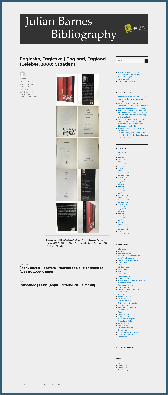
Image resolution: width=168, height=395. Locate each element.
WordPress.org (123, 370)
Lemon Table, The (124, 287)
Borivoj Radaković (26, 92)
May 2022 (121, 159)
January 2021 (122, 171)
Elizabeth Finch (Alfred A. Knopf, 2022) (131, 133)
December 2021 (123, 166)
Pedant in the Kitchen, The (127, 307)
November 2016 (123, 229)
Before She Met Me (124, 254)
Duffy (120, 265)
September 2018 (123, 180)
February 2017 (123, 222)
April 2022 (121, 162)
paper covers (32, 96)
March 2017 (122, 220)
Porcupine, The (123, 310)
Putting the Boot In (124, 314)
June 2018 (121, 186)
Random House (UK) (125, 77)
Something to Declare (125, 321)
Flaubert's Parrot (124, 276)
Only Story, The (123, 305)
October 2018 (122, 177)
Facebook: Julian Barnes (126, 81)
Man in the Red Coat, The (126, 296)
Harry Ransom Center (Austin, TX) (130, 75)
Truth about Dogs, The (126, 334)
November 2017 (123, 202)
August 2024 (122, 153)
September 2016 (123, 234)
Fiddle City (122, 274)
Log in (120, 363)
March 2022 (122, 164)
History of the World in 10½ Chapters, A (131, 281)
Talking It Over (123, 325)
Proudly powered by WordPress (51, 385)
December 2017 (123, 200)
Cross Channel (123, 263)
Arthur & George (123, 251)
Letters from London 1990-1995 (129, 289)
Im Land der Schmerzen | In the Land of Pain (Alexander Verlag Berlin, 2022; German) (132, 99)
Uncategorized (123, 337)
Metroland (121, 298)
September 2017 (123, 207)
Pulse (120, 312)
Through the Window (125, 328)
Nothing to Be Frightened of (127, 303)
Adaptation (122, 249)
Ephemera (121, 272)
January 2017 (122, 225)
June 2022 (121, 157)
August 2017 (122, 209)
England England (25, 87)
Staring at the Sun (124, 323)
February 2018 (123, 195)
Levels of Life (123, 292)
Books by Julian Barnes (28, 84)
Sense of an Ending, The (126, 319)
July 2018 (121, 184)
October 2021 (122, 168)
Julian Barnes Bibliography (29, 385)
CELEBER (23, 94)
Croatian (30, 94)
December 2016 (123, 227)
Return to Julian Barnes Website (129, 72)
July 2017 (121, 211)
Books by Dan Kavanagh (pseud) (129, 256)
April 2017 (121, 218)
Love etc (121, 294)
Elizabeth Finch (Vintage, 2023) (129, 104)
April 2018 (121, 191)
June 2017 (121, 213)
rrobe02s (23, 78)
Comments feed (123, 368)
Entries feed (122, 365)
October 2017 (122, 204)
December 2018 (123, 173)
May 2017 (121, 216)
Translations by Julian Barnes (128, 332)
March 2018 (122, 193)
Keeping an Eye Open (125, 285)
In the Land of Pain (124, 283)
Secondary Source (124, 316)
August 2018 (122, 182)
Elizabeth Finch (123, 267)
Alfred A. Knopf (123, 79)
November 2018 (123, 175)
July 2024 (121, 155)
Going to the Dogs (124, 278)
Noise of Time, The (124, 301)
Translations (24, 89)
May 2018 (121, 189)
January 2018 (122, 198)
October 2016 (122, 231)
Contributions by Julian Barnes (128, 260)
